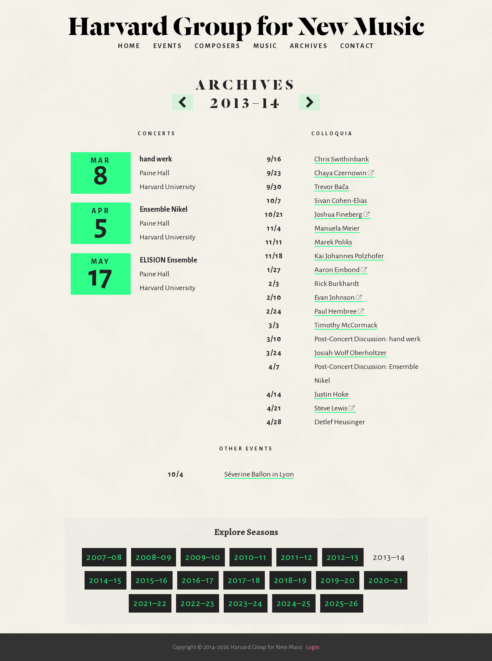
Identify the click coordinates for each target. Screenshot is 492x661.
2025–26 (342, 603)
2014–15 (105, 580)
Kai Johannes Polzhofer (349, 256)
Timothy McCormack (345, 325)
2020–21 (386, 580)
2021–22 (150, 603)
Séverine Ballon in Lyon (259, 474)
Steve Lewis (335, 408)
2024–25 (294, 603)
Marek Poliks (333, 242)
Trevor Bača (331, 187)
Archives (309, 46)
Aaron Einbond (341, 270)
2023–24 (245, 603)
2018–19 (290, 580)
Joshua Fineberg (342, 214)
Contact (357, 46)
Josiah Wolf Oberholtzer (350, 353)
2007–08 (104, 557)
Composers (217, 46)
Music (265, 46)
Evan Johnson (338, 297)
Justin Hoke (331, 394)
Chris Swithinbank (341, 159)
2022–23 (197, 603)
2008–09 (153, 557)
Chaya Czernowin (344, 173)
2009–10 (202, 557)
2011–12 (297, 557)
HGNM (246, 23)
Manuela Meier (337, 228)
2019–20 (338, 580)
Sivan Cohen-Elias (340, 200)
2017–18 (244, 580)
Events (167, 46)
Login (312, 647)
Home (129, 46)
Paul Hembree (339, 311)
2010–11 (250, 557)
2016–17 (198, 580)
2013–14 (389, 557)
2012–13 (343, 557)
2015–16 (152, 580)
